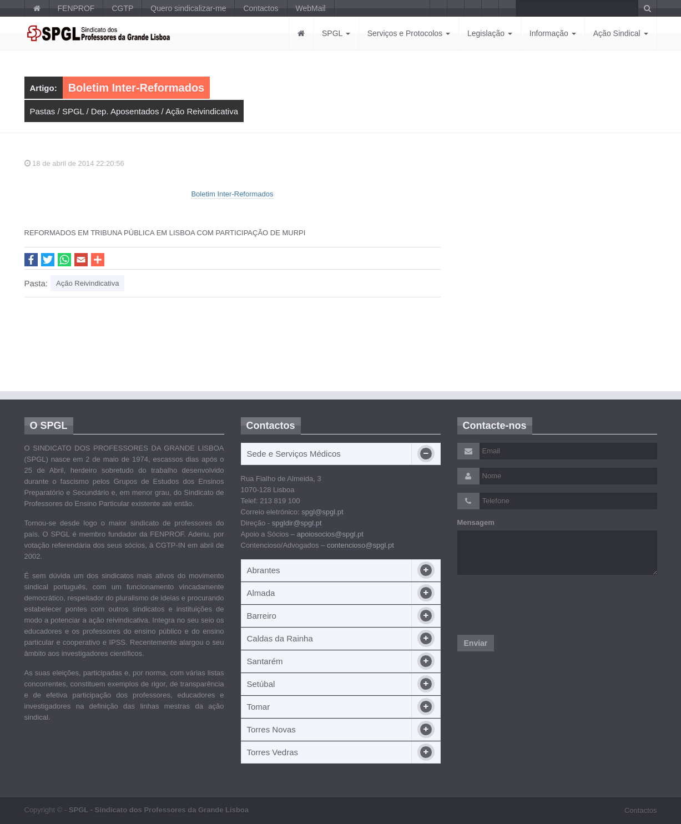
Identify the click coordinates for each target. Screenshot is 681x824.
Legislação (489, 33)
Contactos (260, 8)
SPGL (336, 33)
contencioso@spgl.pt (360, 545)
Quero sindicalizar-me (188, 8)
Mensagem (476, 522)
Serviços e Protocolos (408, 33)
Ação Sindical (620, 33)
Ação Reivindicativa (201, 111)
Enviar (476, 643)
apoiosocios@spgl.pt (330, 534)
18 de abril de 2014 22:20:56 (74, 163)
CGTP (122, 8)
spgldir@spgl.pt (297, 523)
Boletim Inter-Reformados (232, 194)
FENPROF (76, 8)
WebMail (311, 8)
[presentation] (541, 604)
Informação (552, 33)
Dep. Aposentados (125, 111)
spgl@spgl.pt (322, 512)
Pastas (43, 111)
